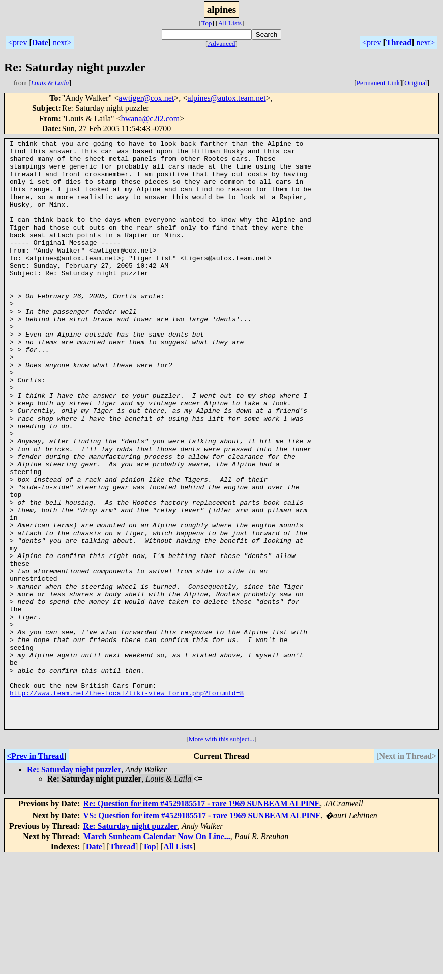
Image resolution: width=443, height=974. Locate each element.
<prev (17, 42)
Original (415, 83)
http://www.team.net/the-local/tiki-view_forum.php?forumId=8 (127, 804)
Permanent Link (378, 83)
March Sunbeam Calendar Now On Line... (156, 954)
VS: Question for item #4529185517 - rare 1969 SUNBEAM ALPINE (202, 933)
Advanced (221, 43)
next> (62, 42)
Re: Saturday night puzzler (74, 887)
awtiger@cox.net (146, 98)
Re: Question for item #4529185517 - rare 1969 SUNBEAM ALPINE (201, 921)
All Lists (230, 23)
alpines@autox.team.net (226, 98)
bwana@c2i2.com (150, 118)
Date (40, 42)
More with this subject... (222, 856)
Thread (398, 42)
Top (206, 23)
